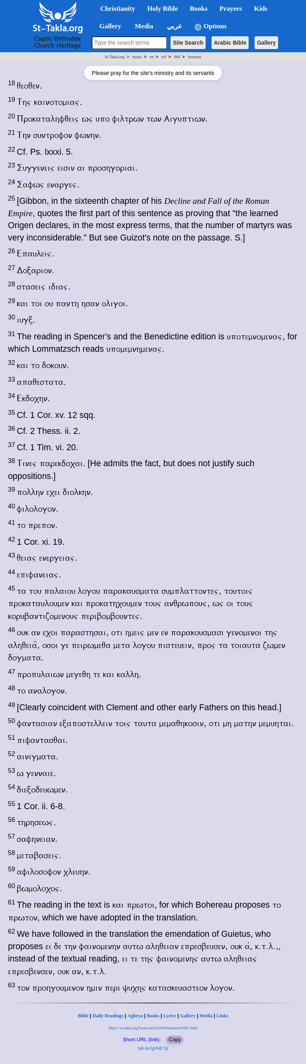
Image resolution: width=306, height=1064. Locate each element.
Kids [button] (260, 8)
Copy (174, 1039)
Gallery (266, 42)
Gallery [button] (108, 26)
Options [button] (210, 26)
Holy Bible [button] (162, 8)
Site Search (188, 42)
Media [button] (143, 26)
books (137, 57)
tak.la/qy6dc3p (153, 1048)
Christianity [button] (117, 8)
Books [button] (198, 8)
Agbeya (135, 1016)
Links (222, 1016)
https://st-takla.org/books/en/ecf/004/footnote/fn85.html (153, 1028)
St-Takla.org (114, 57)
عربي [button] (173, 26)
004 (177, 57)
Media (206, 1016)
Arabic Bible (230, 42)
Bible (83, 1016)
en (151, 57)
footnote (194, 57)
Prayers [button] (231, 8)
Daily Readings (108, 1016)
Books (153, 1016)
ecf (163, 57)
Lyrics (169, 1016)
